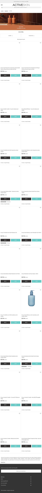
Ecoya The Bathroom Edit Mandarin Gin (9, 232)
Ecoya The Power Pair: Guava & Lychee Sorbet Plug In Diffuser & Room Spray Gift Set (10, 68)
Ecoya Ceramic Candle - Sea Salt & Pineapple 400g (31, 398)
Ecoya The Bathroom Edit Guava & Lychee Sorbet (9, 151)
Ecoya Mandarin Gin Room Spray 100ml (30, 273)
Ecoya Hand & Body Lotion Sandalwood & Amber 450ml (30, 315)
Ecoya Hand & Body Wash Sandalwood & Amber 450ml (9, 356)
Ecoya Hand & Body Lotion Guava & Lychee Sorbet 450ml (31, 151)
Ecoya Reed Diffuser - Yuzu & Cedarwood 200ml (30, 109)
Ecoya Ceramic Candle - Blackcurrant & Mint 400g (10, 439)
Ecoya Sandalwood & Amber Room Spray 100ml (30, 356)
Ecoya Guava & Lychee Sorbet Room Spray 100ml (31, 192)
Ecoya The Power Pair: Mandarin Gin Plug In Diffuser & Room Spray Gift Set (31, 68)
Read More (3, 462)
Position (31, 35)
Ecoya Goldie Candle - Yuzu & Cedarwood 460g (9, 109)
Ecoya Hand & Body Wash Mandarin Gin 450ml (10, 273)
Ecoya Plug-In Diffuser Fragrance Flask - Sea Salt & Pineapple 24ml (31, 439)
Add (15, 75)
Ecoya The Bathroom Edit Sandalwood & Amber (9, 315)
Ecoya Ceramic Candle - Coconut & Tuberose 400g (10, 398)
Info (5, 75)
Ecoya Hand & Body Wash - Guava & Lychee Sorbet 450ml (10, 192)
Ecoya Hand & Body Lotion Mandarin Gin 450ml (31, 232)
